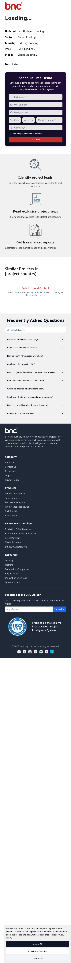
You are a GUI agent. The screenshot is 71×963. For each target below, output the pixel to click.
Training (9, 564)
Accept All (37, 944)
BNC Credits (11, 515)
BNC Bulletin (11, 511)
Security (9, 560)
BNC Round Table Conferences (20, 533)
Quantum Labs (12, 582)
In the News (11, 471)
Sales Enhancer (13, 497)
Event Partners (12, 537)
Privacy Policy (12, 479)
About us (9, 462)
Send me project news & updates (27, 134)
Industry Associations (16, 546)
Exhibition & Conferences (18, 529)
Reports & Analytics (15, 502)
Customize (38, 958)
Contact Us (10, 466)
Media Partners (13, 542)
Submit (35, 139)
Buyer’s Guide (12, 573)
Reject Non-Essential (37, 951)
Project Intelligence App (17, 506)
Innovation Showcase (16, 577)
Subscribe (59, 609)
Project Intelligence (15, 493)
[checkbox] (10, 134)
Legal (8, 475)
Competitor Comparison (17, 569)
